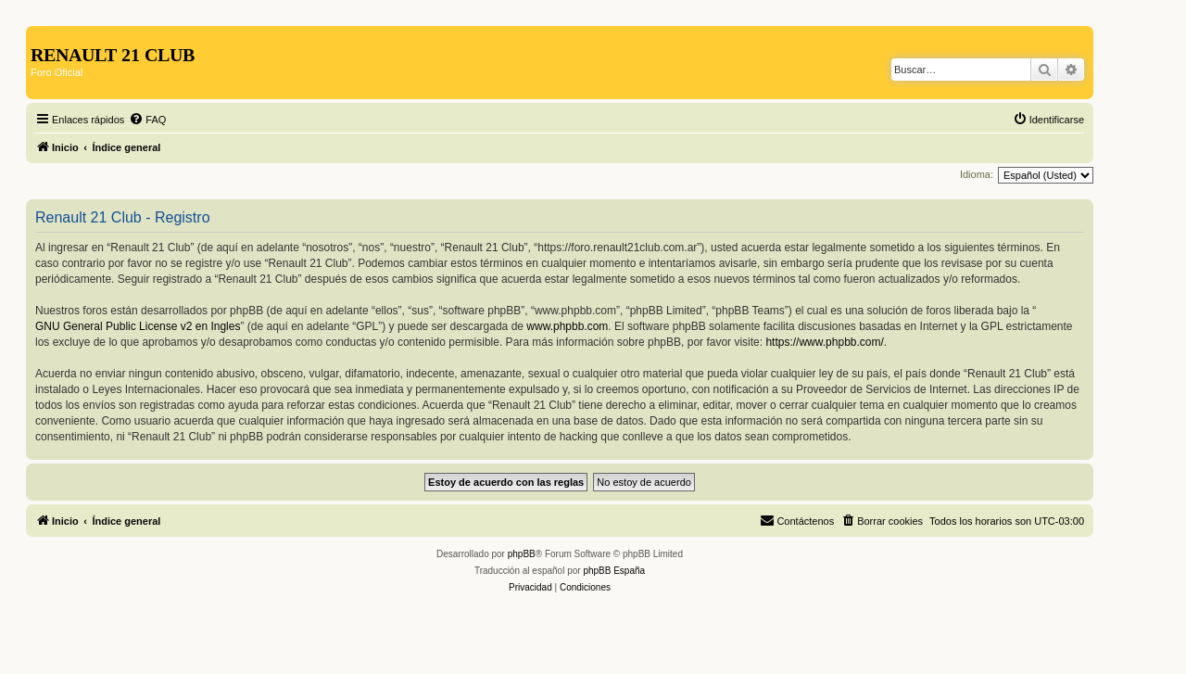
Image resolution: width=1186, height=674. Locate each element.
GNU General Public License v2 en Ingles (137, 326)
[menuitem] (147, 119)
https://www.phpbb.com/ (824, 342)
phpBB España (614, 571)
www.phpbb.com (567, 326)
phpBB (522, 554)
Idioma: (976, 174)
